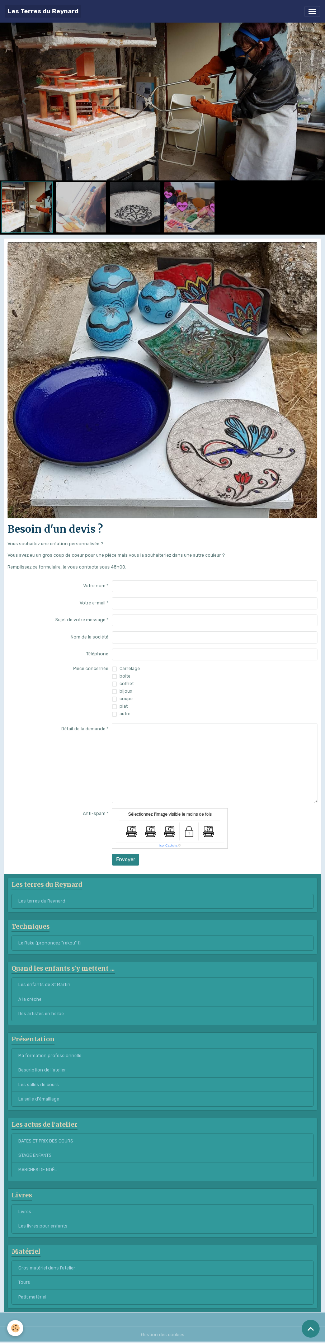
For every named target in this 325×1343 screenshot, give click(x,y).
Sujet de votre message (80, 619)
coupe (126, 698)
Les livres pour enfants (42, 1226)
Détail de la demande (83, 728)
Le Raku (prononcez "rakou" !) (49, 943)
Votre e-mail (92, 602)
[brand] (43, 11)
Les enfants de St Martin (44, 984)
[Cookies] (15, 1328)
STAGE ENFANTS (35, 1155)
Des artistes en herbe (41, 1013)
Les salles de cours (38, 1084)
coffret (126, 683)
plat (123, 706)
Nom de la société (89, 637)
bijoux (125, 691)
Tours (24, 1282)
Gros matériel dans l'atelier (46, 1268)
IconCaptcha (168, 845)
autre (125, 713)
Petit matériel (32, 1297)
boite (125, 676)
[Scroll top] (311, 1329)
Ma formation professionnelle (49, 1055)
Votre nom (94, 585)
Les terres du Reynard (41, 901)
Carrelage (129, 668)
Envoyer (125, 860)
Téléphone (97, 653)
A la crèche (30, 999)
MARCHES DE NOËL (37, 1169)
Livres (24, 1211)
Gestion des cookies (162, 1334)
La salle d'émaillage (38, 1099)
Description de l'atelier (42, 1070)
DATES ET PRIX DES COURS (45, 1141)
